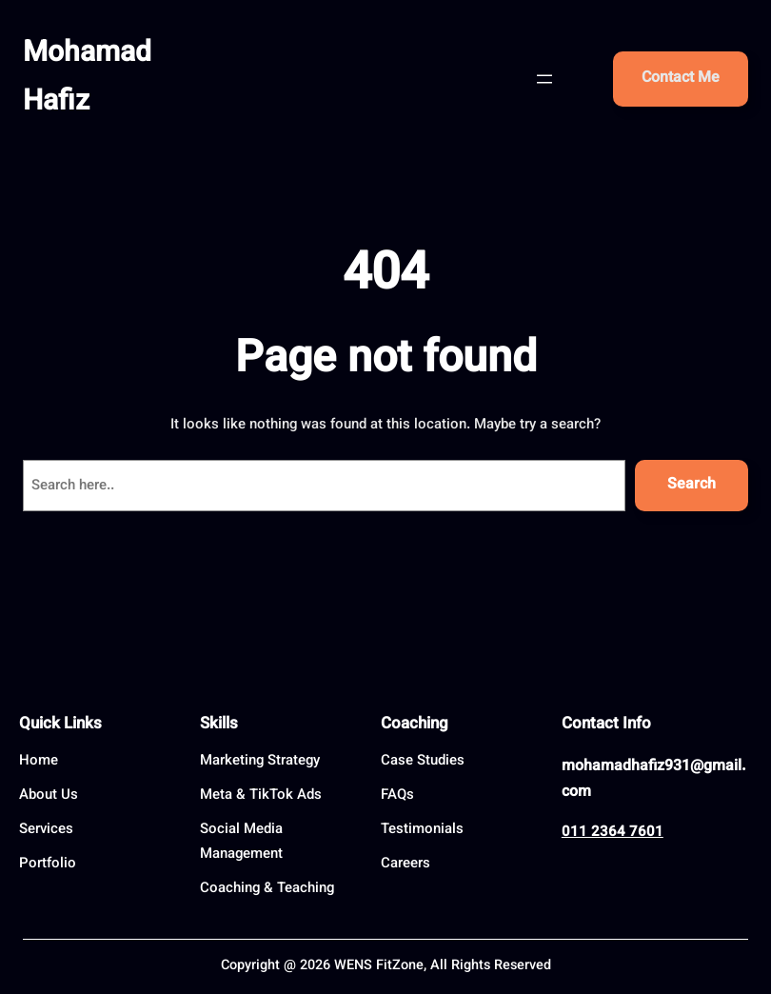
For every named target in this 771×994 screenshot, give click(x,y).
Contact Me (681, 78)
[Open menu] (544, 79)
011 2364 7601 (612, 833)
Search (691, 485)
